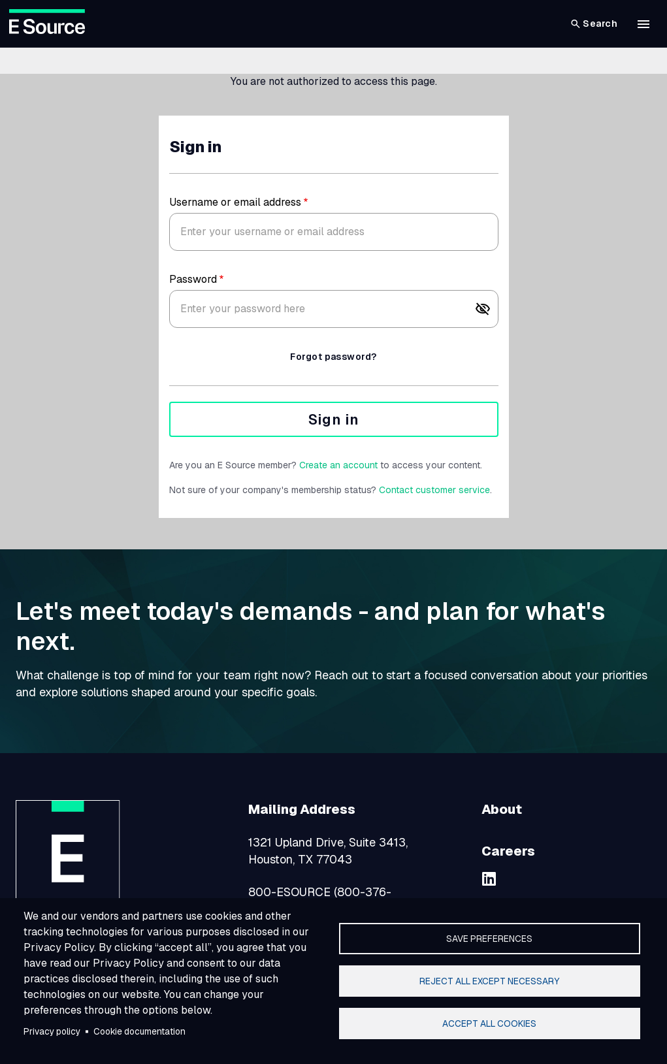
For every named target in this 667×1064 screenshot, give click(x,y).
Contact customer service (434, 490)
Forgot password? (333, 357)
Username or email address (235, 202)
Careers (508, 851)
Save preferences (489, 938)
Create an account (338, 465)
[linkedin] (489, 878)
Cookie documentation (139, 1031)
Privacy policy (52, 1031)
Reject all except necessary (489, 981)
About (501, 809)
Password (193, 279)
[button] (643, 24)
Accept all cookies (489, 1023)
